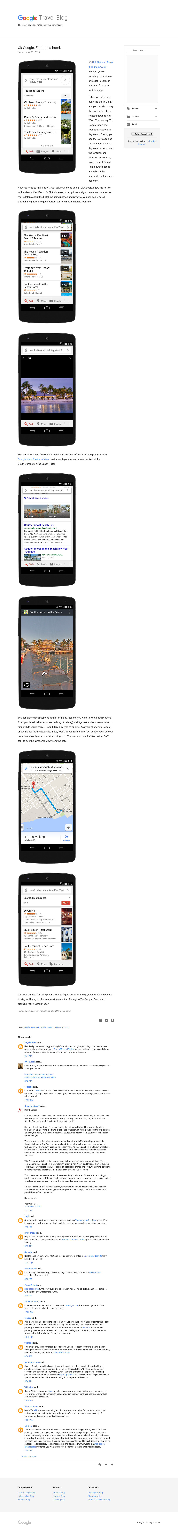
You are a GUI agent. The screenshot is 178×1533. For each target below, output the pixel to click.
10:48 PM (28, 1337)
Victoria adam (31, 1406)
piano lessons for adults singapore (40, 1077)
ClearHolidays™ (32, 1106)
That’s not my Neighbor (85, 1220)
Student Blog (24, 1499)
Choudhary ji (30, 1233)
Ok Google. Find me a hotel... (40, 48)
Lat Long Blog (59, 1499)
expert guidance (66, 1375)
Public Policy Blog (26, 1496)
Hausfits (86, 1327)
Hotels (43, 1027)
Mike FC (28, 1426)
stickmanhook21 (32, 1301)
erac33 (28, 1318)
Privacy (149, 1522)
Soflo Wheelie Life (61, 1352)
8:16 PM (28, 1279)
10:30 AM (28, 1400)
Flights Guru (30, 1042)
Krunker (37, 1090)
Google (140, 1522)
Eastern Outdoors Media (73, 1239)
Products (57, 1027)
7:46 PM (28, 1227)
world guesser (71, 1305)
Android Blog (59, 1492)
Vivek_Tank (30, 1062)
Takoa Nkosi (30, 1285)
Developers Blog (95, 1492)
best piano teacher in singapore (38, 1074)
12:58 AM (28, 1312)
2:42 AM (28, 1081)
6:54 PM (28, 1356)
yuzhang (28, 1343)
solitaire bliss (95, 1272)
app (50, 1391)
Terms (157, 1522)
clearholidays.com (32, 1206)
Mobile (50, 1027)
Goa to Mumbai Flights (64, 1049)
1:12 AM (28, 1210)
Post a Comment (29, 1456)
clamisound (30, 1268)
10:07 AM (28, 1420)
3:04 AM (28, 1056)
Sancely (28, 1252)
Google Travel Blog (32, 1027)
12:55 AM (28, 1100)
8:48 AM (28, 1450)
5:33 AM (28, 1246)
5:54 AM (28, 1381)
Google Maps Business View (33, 459)
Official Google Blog (27, 1492)
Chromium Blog (95, 1496)
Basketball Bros (31, 1289)
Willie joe (29, 1387)
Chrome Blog (59, 1496)
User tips (65, 1027)
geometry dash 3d (93, 1256)
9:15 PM (28, 1295)
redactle (28, 1087)
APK (35, 1410)
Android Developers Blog (99, 1499)
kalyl (26, 1216)
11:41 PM (28, 1263)
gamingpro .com (32, 1362)
